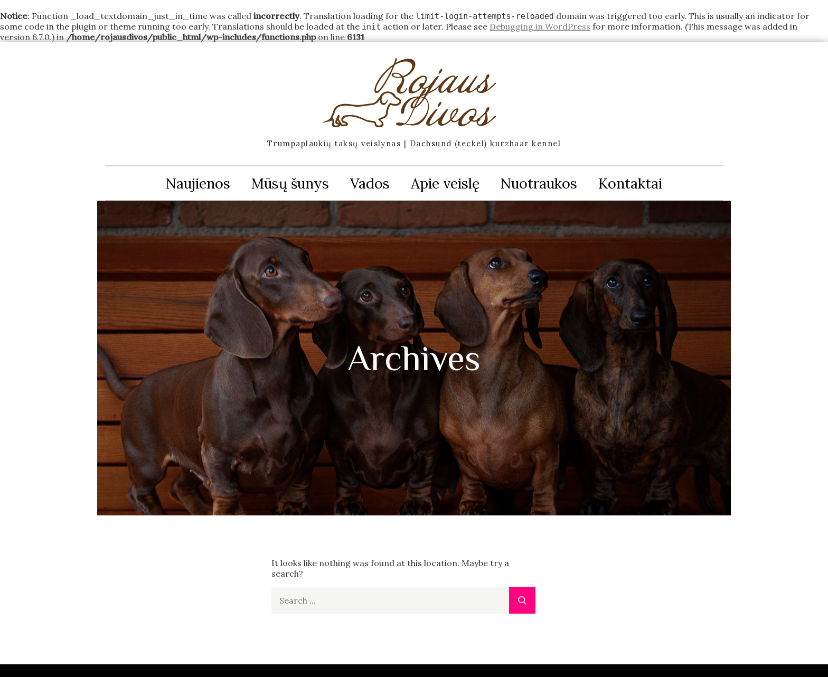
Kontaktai (630, 183)
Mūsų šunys (290, 183)
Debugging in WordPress (540, 26)
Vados (370, 183)
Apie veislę (445, 183)
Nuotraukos (539, 183)
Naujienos (198, 183)
